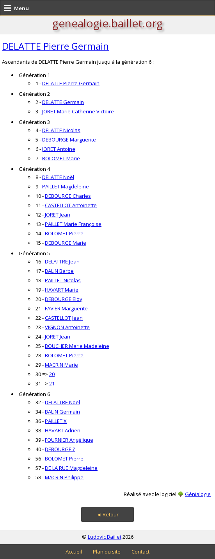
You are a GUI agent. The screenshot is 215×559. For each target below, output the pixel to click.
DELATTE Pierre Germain (55, 45)
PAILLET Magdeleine (65, 186)
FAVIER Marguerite (66, 308)
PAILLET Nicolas (63, 280)
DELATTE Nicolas (61, 130)
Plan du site (107, 551)
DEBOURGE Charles (68, 195)
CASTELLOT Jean (64, 317)
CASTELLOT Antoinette (71, 205)
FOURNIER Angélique (69, 439)
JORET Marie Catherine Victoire (78, 111)
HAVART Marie (61, 289)
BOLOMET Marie (61, 158)
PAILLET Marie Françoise (73, 224)
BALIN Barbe (59, 270)
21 (52, 383)
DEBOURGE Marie (65, 242)
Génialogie (198, 494)
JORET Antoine (58, 148)
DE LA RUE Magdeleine (71, 467)
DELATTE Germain (63, 102)
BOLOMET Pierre (64, 233)
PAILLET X (56, 421)
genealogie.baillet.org (107, 23)
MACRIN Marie (61, 364)
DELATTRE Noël (62, 402)
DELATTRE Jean (62, 261)
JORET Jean (57, 214)
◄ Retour (107, 514)
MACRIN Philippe (64, 477)
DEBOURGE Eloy (63, 299)
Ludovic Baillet (104, 536)
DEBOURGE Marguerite (69, 139)
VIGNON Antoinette (67, 327)
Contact (140, 551)
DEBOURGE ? (60, 449)
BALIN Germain (62, 411)
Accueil (74, 551)
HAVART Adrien (62, 430)
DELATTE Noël (58, 177)
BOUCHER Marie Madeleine (77, 345)
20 (52, 374)
